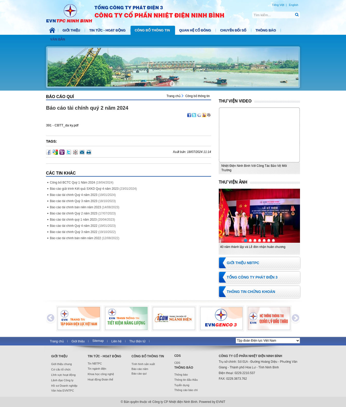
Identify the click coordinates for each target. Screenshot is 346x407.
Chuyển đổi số (233, 30)
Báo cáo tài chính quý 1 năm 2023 (73, 219)
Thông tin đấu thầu (186, 379)
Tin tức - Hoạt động (107, 30)
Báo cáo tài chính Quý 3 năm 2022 (73, 232)
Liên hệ (116, 341)
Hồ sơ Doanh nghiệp (64, 385)
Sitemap (98, 341)
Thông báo (266, 30)
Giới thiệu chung (61, 364)
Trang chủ (173, 96)
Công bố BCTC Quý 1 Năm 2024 (72, 182)
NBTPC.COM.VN (140, 13)
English (293, 4)
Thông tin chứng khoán (251, 292)
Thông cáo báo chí (186, 390)
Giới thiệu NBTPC (243, 263)
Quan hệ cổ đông (195, 30)
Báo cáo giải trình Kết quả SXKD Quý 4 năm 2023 (84, 188)
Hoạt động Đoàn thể (100, 379)
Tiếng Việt (278, 4)
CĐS (177, 362)
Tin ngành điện (97, 368)
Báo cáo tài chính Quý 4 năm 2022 (73, 226)
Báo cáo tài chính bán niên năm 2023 (75, 207)
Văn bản (58, 39)
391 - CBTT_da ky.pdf (62, 125)
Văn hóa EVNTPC (62, 390)
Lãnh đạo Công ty (62, 380)
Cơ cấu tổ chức (61, 369)
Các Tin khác (61, 173)
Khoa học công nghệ (101, 374)
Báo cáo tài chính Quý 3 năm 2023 (73, 201)
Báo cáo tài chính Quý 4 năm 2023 (73, 195)
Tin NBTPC (95, 363)
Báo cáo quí (60, 96)
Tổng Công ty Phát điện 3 (252, 277)
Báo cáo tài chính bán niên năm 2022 (75, 238)
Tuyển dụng (181, 385)
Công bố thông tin (153, 30)
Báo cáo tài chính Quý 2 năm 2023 (73, 213)
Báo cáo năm (140, 368)
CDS (177, 356)
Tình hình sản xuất (143, 364)
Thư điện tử (137, 341)
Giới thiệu (71, 30)
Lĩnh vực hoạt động (63, 374)
